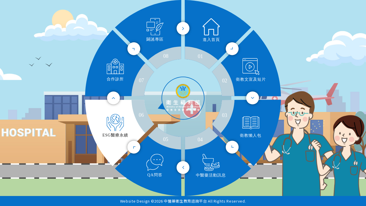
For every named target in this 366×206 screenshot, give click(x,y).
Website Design (135, 201)
